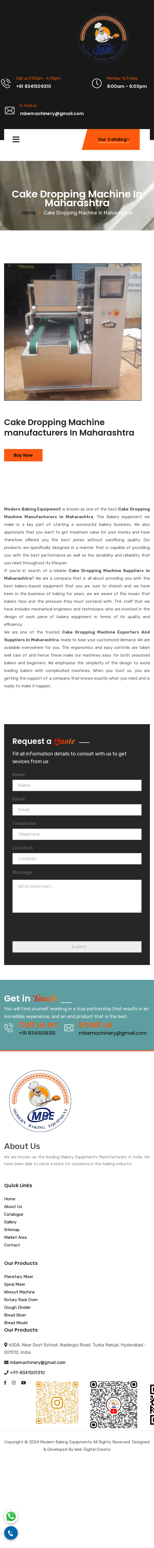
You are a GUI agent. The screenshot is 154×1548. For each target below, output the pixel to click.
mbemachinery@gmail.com (113, 1033)
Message (22, 872)
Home (29, 213)
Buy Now (23, 455)
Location (22, 847)
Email (18, 799)
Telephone (24, 823)
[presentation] (54, 930)
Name (18, 774)
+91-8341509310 (27, 1372)
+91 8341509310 (37, 1033)
